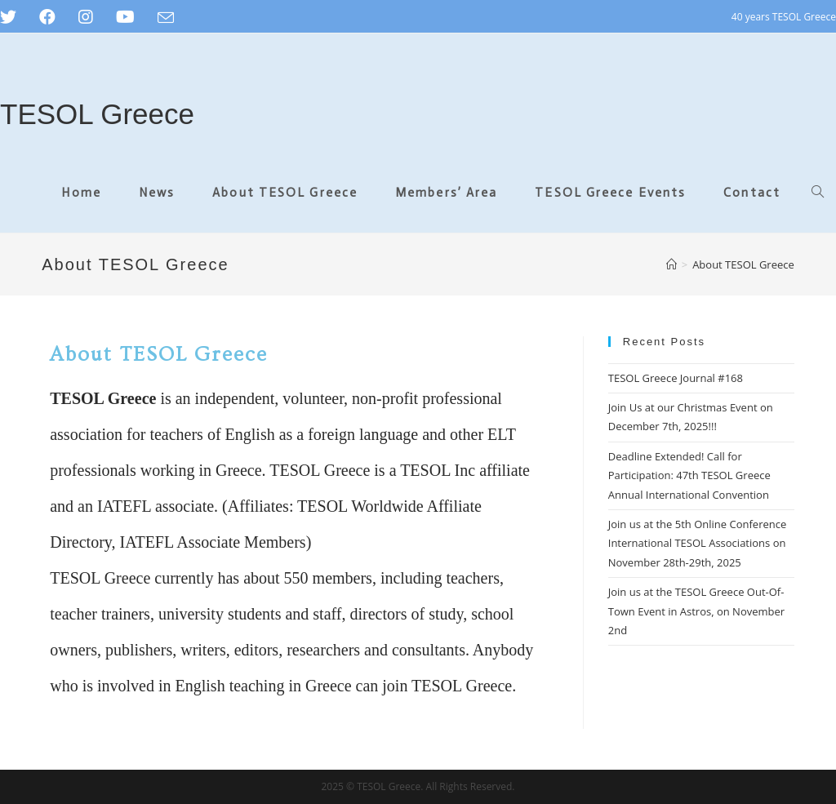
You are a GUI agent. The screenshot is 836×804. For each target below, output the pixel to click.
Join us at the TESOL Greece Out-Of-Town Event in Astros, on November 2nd (696, 610)
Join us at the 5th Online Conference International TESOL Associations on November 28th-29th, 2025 (697, 543)
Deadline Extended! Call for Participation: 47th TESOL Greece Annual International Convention (689, 475)
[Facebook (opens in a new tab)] (47, 17)
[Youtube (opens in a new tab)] (125, 17)
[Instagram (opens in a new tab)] (85, 17)
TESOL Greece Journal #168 (675, 378)
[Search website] (817, 193)
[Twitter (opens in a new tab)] (14, 17)
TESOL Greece (97, 114)
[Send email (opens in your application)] (165, 18)
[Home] (671, 264)
